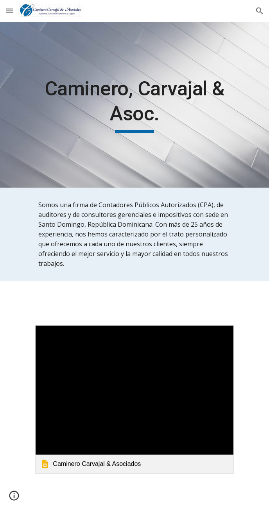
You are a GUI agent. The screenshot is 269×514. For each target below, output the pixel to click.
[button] (9, 10)
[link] (134, 399)
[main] (134, 104)
